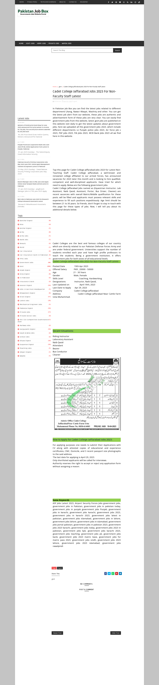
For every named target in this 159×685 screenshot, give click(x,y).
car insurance (26, 253)
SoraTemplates (31, 682)
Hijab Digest (25, 272)
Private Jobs (54, 44)
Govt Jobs (30, 44)
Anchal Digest (26, 230)
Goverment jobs (26, 264)
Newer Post (57, 669)
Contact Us (73, 2)
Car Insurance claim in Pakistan (34, 256)
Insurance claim (27, 283)
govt (22, 268)
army (22, 233)
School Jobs (25, 338)
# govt (60, 603)
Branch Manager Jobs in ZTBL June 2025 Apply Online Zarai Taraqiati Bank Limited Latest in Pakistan (33, 185)
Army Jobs (41, 44)
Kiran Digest (25, 298)
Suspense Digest (27, 346)
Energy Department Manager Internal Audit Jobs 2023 (130, 171)
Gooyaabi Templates (56, 682)
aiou (22, 226)
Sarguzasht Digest (27, 331)
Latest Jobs (24, 302)
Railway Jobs (25, 327)
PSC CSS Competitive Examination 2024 (124, 279)
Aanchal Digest (26, 222)
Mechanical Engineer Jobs (31, 306)
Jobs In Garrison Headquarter (32, 291)
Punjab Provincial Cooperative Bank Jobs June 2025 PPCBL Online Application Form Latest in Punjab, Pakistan (33, 148)
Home (21, 2)
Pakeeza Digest (26, 310)
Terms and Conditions (48, 2)
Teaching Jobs (26, 350)
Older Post (101, 669)
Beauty (23, 245)
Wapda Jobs (67, 44)
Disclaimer (84, 2)
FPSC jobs (24, 260)
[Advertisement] (101, 23)
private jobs (25, 313)
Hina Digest (25, 275)
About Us (62, 2)
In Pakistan (25, 279)
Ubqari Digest (26, 354)
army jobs (24, 237)
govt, (75, 103)
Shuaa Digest (25, 342)
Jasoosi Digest (26, 287)
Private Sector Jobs (28, 317)
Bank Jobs (24, 241)
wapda (22, 357)
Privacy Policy (32, 2)
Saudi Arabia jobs (27, 334)
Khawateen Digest (27, 294)
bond (22, 249)
